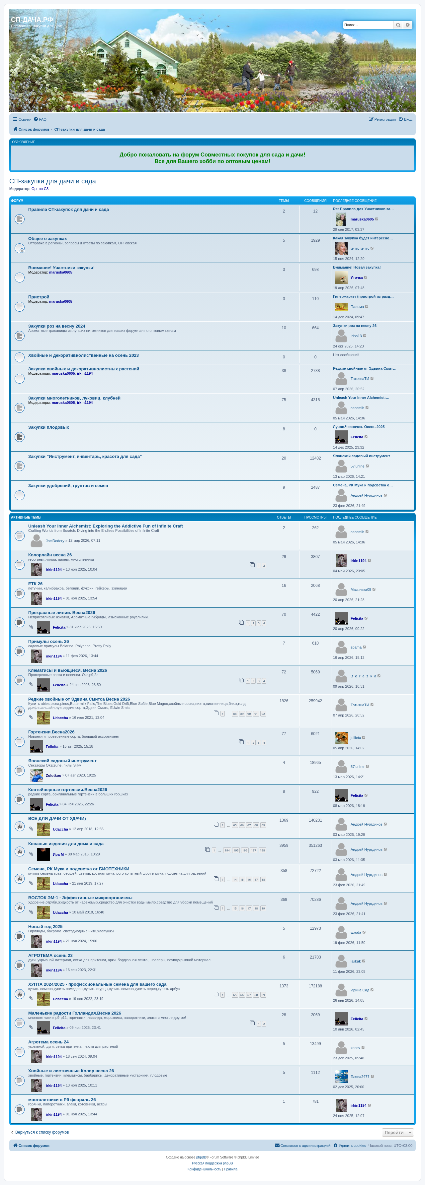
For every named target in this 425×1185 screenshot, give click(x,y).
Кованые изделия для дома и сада (66, 843)
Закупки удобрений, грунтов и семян (68, 485)
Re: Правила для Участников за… (363, 209)
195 (235, 850)
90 (249, 714)
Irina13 (356, 336)
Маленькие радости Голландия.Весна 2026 (74, 1013)
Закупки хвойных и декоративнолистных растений (83, 368)
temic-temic (360, 248)
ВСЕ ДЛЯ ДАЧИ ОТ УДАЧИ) (57, 818)
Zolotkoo (53, 776)
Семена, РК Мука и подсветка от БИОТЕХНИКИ (78, 868)
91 (256, 714)
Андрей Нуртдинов (366, 495)
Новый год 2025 (45, 926)
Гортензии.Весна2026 (51, 731)
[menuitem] (39, 119)
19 (263, 908)
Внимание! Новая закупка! (357, 267)
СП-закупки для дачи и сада (52, 181)
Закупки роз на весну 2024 (56, 326)
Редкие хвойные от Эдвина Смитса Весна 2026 (79, 699)
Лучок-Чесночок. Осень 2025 (358, 427)
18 (263, 879)
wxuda (356, 932)
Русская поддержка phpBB (212, 1163)
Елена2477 (360, 1077)
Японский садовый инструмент (361, 456)
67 (249, 825)
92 (263, 714)
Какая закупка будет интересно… (363, 238)
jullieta (356, 738)
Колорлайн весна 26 (50, 554)
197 (253, 850)
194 (226, 850)
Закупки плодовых (48, 427)
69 (263, 825)
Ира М (58, 854)
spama (356, 647)
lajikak (356, 961)
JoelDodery (55, 541)
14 (234, 879)
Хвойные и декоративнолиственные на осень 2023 (83, 355)
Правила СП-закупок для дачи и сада (68, 209)
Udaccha (60, 718)
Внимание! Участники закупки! (61, 267)
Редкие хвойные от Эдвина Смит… (364, 368)
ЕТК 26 (35, 583)
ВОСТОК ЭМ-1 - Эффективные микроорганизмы (80, 897)
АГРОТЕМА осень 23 (50, 955)
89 (242, 714)
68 (256, 825)
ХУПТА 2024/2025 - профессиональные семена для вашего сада (97, 984)
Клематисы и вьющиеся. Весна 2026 (67, 670)
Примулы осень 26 (48, 641)
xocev (355, 1048)
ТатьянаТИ (360, 379)
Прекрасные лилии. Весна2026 (61, 612)
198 (262, 850)
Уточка (357, 278)
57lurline (358, 466)
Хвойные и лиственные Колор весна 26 (71, 1070)
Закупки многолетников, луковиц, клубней (74, 398)
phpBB (201, 1157)
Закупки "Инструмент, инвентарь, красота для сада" (85, 456)
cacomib (357, 408)
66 (242, 825)
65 (234, 825)
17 (256, 879)
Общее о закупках (47, 238)
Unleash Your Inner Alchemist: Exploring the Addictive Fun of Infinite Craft (105, 526)
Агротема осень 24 (48, 1041)
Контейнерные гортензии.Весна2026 (67, 789)
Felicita (357, 437)
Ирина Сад (360, 990)
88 (234, 714)
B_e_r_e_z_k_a (363, 676)
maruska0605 (362, 219)
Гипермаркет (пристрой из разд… (363, 296)
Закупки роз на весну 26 (355, 326)
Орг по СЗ (40, 189)
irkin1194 (85, 373)
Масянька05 (361, 590)
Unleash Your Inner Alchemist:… (361, 398)
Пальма (357, 307)
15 (242, 879)
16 (249, 879)
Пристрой (38, 296)
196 (244, 850)
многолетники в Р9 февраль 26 (62, 1099)
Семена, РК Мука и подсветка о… (363, 485)
